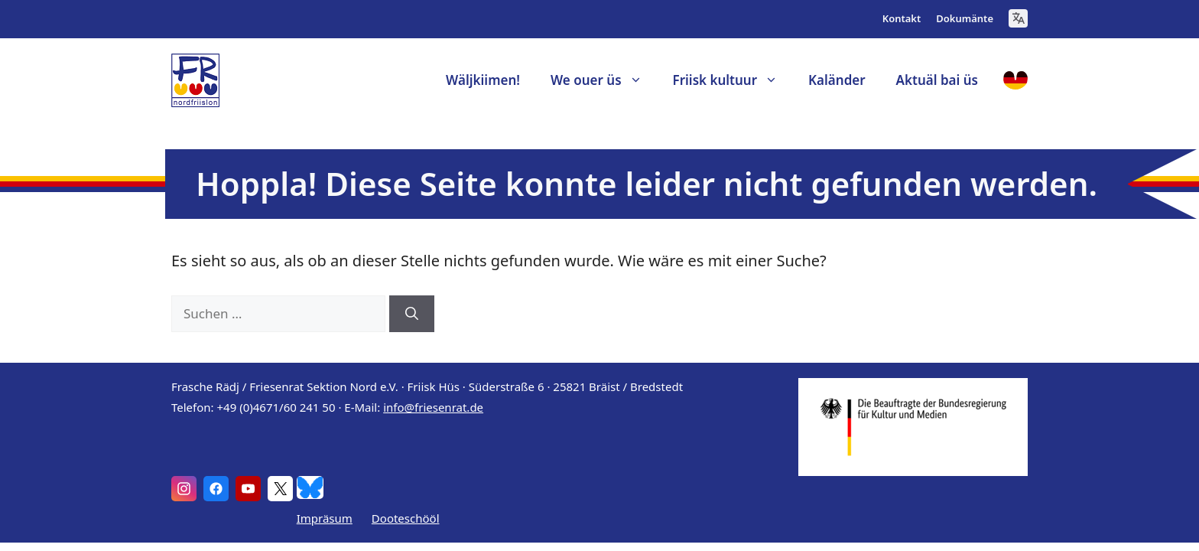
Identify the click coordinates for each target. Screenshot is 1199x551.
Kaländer (837, 80)
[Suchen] (411, 313)
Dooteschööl (406, 518)
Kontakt (901, 18)
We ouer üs (604, 80)
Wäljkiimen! (483, 80)
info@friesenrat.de (433, 407)
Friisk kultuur (733, 80)
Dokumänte (964, 18)
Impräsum (325, 518)
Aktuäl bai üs (937, 80)
